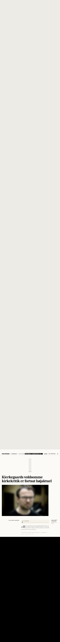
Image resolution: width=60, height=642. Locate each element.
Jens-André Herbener (24, 453)
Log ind (45, 453)
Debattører (14, 453)
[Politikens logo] (5, 453)
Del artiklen (52, 453)
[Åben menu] (57, 454)
